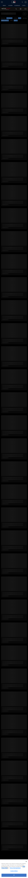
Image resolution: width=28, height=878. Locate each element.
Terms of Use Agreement (15, 868)
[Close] (26, 861)
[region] (14, 868)
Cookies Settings (14, 871)
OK (14, 875)
